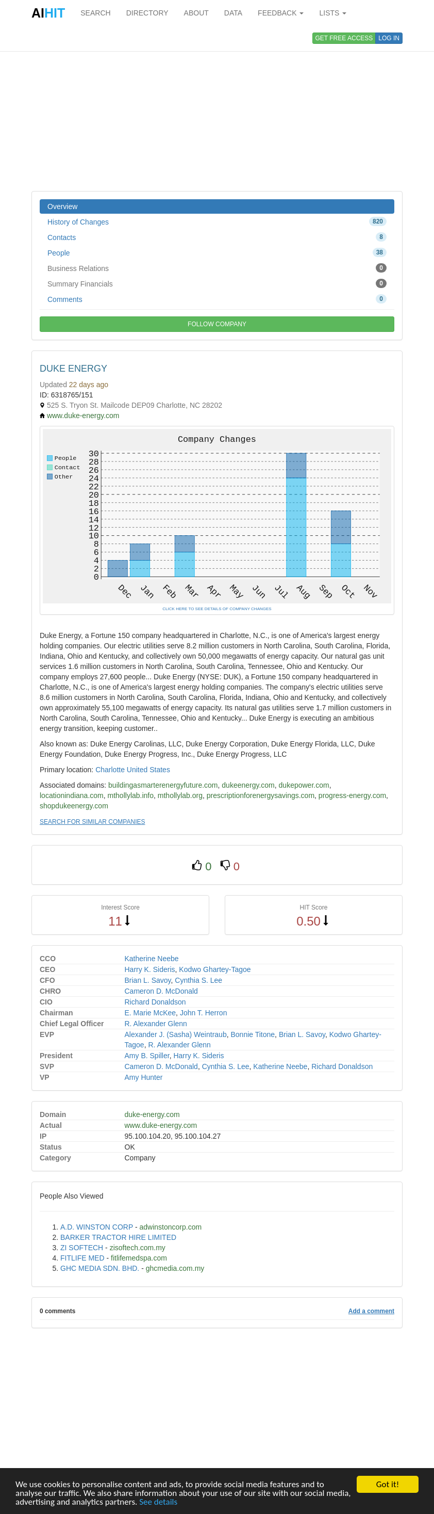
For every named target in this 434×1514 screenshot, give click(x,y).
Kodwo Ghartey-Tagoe (215, 969)
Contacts (217, 237)
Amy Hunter (144, 1077)
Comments (217, 299)
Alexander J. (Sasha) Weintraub (176, 1034)
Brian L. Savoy (148, 980)
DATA (233, 13)
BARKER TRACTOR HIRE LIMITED (118, 1237)
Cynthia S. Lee (198, 980)
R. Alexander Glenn (156, 1023)
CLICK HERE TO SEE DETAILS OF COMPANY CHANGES (216, 609)
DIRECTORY (147, 13)
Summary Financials (217, 283)
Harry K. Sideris (150, 969)
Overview (62, 206)
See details (158, 1501)
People (217, 252)
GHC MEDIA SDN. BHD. (99, 1268)
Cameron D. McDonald (161, 991)
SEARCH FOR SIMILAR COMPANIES (92, 821)
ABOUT (196, 13)
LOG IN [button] (388, 38)
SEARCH (95, 13)
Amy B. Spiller (147, 1055)
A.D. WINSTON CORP (96, 1227)
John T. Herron (203, 1013)
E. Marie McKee (150, 1013)
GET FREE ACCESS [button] (344, 38)
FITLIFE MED (82, 1258)
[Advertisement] (217, 108)
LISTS (332, 13)
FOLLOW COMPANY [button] (217, 324)
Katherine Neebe (152, 958)
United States (148, 770)
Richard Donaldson (155, 1002)
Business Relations (217, 268)
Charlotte (110, 770)
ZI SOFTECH (81, 1248)
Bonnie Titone (252, 1034)
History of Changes (217, 221)
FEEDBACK (281, 13)
